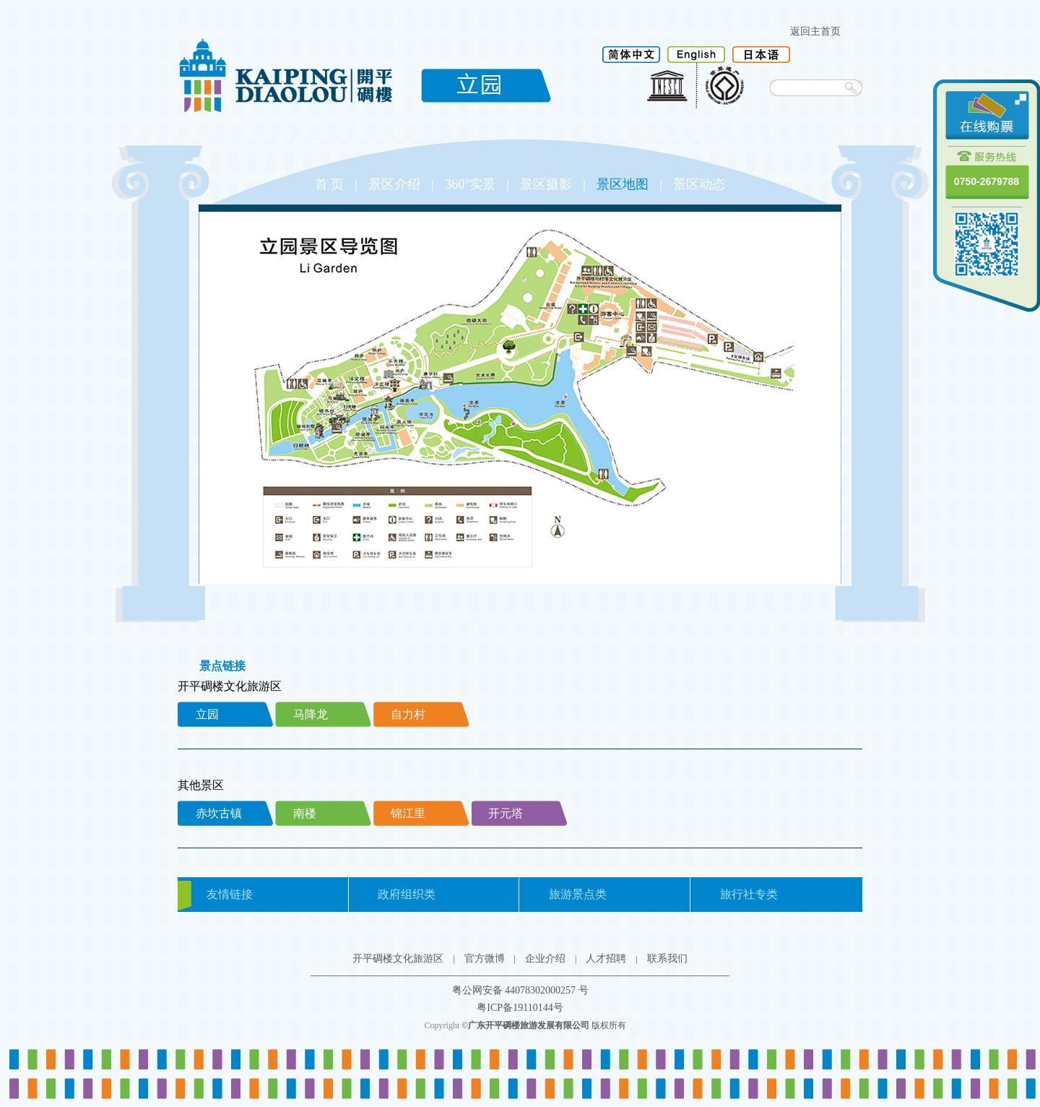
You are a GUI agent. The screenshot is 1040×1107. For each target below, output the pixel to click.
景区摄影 (546, 184)
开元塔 (505, 813)
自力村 (408, 714)
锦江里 (408, 813)
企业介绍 (545, 958)
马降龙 (310, 714)
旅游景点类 (578, 894)
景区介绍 (394, 184)
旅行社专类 (749, 894)
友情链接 (230, 894)
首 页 (329, 184)
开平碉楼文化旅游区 (397, 958)
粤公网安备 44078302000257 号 (520, 990)
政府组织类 (407, 894)
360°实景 (470, 184)
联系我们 (667, 958)
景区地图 (623, 184)
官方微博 (484, 958)
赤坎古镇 (219, 813)
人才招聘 (606, 958)
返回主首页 (815, 31)
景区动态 (699, 184)
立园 (207, 714)
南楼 (304, 813)
